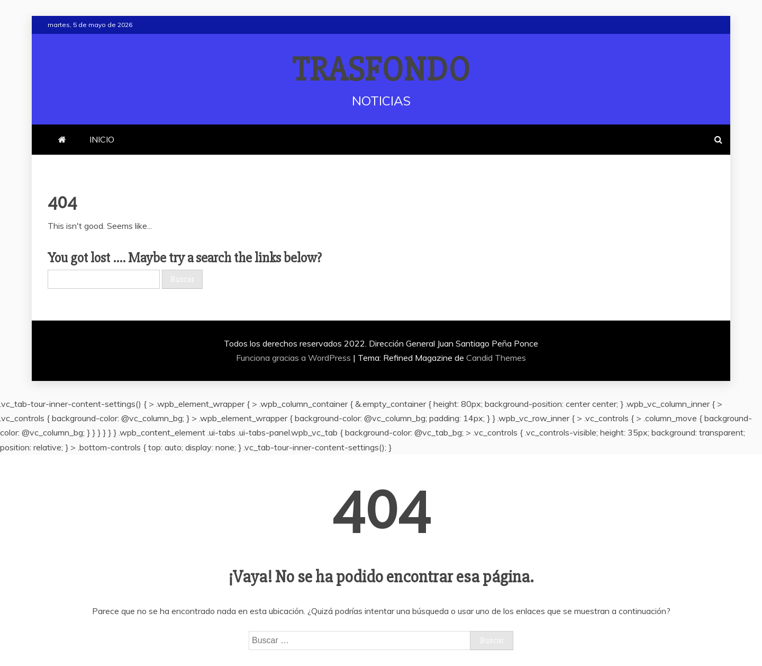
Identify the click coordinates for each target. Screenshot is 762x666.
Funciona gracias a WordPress (294, 357)
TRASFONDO (381, 70)
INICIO (101, 139)
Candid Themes (496, 357)
